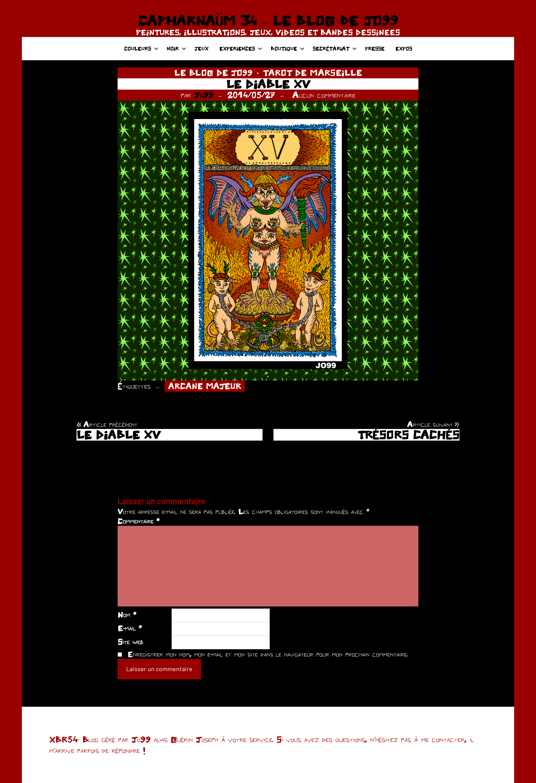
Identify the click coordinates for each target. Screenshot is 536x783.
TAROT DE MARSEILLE (312, 72)
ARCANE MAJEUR (204, 386)
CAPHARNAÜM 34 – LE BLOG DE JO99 (268, 20)
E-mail (130, 628)
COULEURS (141, 48)
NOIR (176, 48)
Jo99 (203, 94)
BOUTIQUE (288, 48)
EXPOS (404, 48)
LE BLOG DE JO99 (213, 72)
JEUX (202, 48)
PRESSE (375, 48)
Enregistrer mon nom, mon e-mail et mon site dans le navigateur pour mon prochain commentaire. (268, 654)
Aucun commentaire (324, 94)
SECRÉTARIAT (335, 48)
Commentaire (139, 521)
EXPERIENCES (241, 48)
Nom (127, 614)
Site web (130, 642)
